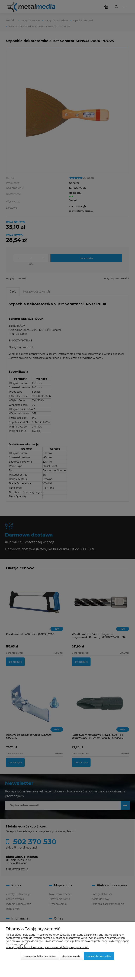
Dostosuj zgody (71, 956)
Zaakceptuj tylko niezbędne (40, 956)
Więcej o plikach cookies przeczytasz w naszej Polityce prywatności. (47, 947)
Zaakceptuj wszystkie (98, 956)
